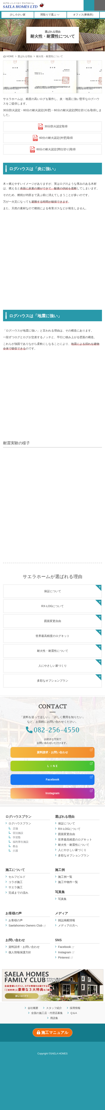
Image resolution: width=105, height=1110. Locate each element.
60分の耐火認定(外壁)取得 (52, 138)
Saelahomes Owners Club (27, 925)
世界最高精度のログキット (53, 635)
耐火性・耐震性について (52, 650)
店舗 (15, 828)
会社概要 (33, 1007)
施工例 (60, 870)
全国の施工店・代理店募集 (47, 1012)
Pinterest (65, 957)
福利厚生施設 (21, 842)
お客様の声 (13, 913)
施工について (15, 870)
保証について (52, 591)
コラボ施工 (15, 882)
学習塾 (17, 837)
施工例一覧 (65, 876)
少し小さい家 (17, 14)
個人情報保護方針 (19, 952)
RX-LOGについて (52, 606)
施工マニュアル (52, 1032)
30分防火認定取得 (52, 126)
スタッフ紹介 (54, 1007)
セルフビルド (16, 876)
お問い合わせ (15, 940)
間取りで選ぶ (49, 14)
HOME (10, 56)
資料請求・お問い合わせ (52, 752)
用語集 (54, 1017)
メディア (61, 913)
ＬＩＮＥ (52, 766)
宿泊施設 (18, 833)
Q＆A (73, 1012)
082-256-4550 (52, 730)
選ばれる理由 (25, 56)
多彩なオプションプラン (52, 680)
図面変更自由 (52, 621)
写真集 (60, 892)
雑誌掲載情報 (66, 920)
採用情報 (75, 1007)
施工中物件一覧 (68, 882)
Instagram (52, 793)
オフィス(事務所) (83, 14)
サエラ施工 (15, 887)
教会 (15, 846)
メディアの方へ (68, 925)
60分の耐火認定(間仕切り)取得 (52, 149)
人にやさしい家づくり (52, 665)
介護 (15, 851)
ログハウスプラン (18, 816)
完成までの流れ (18, 892)
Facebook (52, 779)
